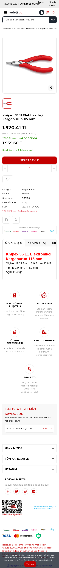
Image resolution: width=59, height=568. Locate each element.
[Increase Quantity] (54, 168)
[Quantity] (29, 168)
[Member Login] (41, 12)
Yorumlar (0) (37, 243)
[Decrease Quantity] (5, 168)
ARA (53, 20)
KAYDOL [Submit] (48, 428)
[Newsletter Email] (23, 428)
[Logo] (17, 12)
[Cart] (47, 12)
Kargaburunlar (29, 189)
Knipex (25, 193)
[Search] (29, 19)
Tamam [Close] (30, 564)
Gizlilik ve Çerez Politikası (20, 560)
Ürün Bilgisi (13, 243)
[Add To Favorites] (7, 179)
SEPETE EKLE (29, 160)
